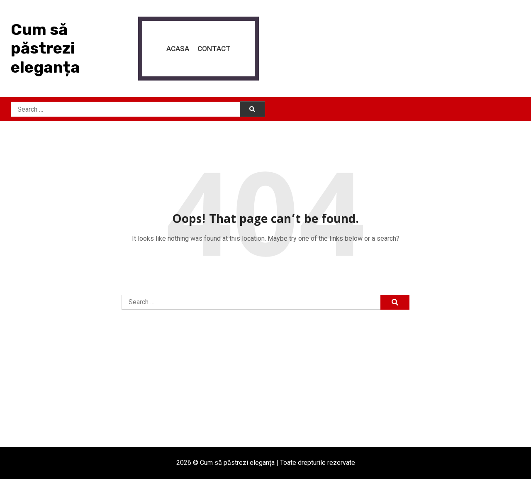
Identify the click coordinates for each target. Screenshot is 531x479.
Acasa (177, 48)
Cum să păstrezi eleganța (45, 48)
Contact (214, 48)
